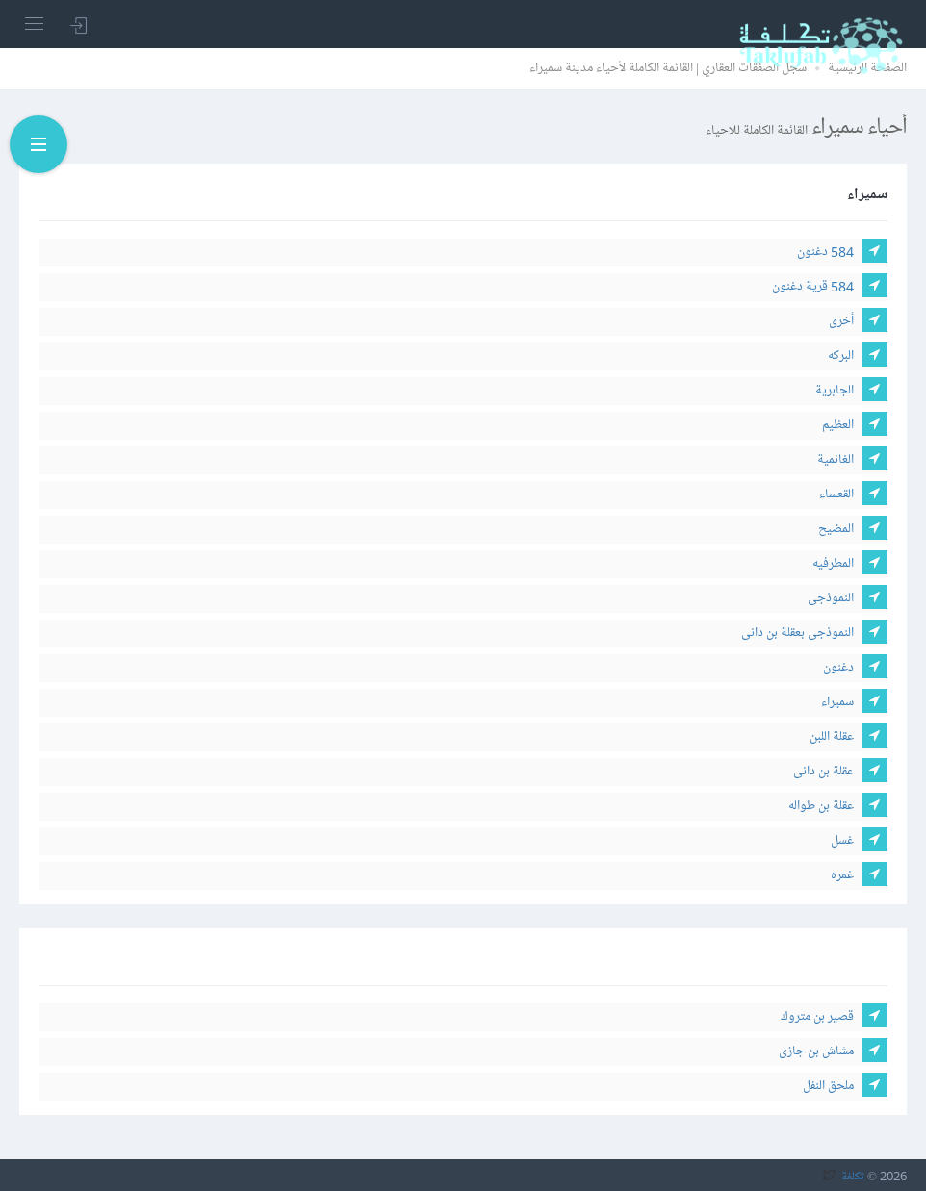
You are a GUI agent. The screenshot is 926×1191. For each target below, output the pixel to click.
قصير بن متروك (817, 1016)
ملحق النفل (828, 1086)
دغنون (838, 667)
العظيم (838, 425)
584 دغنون (825, 251)
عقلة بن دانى (823, 771)
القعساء (836, 494)
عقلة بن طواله (821, 806)
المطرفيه (833, 563)
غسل (842, 840)
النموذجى (831, 598)
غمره (842, 875)
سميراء (837, 702)
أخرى (841, 321)
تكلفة (852, 1175)
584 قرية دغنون (813, 286)
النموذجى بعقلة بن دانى (797, 632)
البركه (841, 355)
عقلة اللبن (832, 736)
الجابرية (834, 390)
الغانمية (835, 459)
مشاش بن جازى (816, 1051)
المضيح (836, 528)
